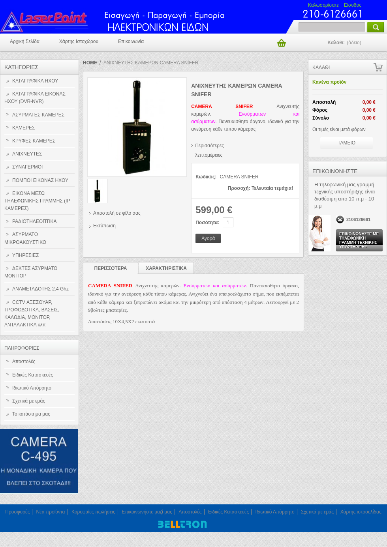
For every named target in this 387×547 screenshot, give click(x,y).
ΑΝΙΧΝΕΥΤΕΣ (27, 154)
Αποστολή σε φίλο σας (117, 213)
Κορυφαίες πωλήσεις (93, 512)
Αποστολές (23, 361)
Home (90, 63)
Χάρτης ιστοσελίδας (360, 512)
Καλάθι (321, 67)
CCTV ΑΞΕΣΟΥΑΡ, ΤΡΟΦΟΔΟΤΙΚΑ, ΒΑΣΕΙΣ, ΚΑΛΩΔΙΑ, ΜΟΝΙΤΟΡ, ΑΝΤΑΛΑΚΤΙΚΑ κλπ (31, 314)
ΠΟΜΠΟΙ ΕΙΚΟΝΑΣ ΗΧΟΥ (40, 180)
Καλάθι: (345, 43)
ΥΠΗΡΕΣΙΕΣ (25, 255)
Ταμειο (346, 143)
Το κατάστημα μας (31, 414)
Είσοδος (352, 5)
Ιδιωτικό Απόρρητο (31, 388)
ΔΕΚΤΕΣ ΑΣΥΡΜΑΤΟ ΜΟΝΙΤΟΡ (30, 272)
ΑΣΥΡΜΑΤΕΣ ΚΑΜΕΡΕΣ (38, 115)
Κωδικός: (205, 177)
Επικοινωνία (131, 41)
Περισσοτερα (110, 268)
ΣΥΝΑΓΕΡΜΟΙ (27, 167)
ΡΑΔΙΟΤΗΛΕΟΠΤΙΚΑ (34, 221)
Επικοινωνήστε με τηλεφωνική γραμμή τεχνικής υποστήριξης (359, 240)
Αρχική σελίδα (24, 41)
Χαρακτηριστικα (166, 268)
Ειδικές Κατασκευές (32, 375)
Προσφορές (17, 512)
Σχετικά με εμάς (28, 401)
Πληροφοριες (21, 348)
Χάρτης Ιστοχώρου (78, 41)
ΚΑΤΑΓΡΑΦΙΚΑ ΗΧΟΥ (35, 81)
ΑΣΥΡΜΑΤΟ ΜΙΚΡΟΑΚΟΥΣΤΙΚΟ (25, 238)
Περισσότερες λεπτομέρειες (209, 147)
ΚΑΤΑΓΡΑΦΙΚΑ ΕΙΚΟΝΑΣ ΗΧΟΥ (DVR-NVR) (35, 97)
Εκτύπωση (104, 226)
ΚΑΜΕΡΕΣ (23, 128)
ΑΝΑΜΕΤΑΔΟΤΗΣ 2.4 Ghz (40, 289)
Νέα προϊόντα (50, 512)
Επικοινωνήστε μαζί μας (147, 512)
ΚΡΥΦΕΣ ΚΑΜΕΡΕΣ (33, 141)
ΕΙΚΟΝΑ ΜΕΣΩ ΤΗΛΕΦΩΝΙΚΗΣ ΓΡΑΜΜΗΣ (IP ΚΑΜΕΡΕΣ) (37, 201)
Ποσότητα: (207, 222)
